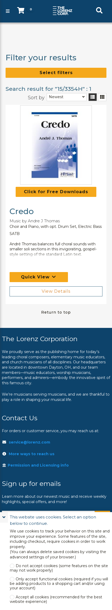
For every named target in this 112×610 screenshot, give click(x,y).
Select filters (56, 72)
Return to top (56, 312)
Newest (56, 96)
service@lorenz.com (29, 442)
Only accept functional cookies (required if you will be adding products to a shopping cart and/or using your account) (59, 583)
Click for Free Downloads (56, 191)
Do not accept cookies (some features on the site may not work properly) (59, 568)
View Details (56, 291)
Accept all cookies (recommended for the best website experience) (56, 599)
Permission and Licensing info (35, 465)
